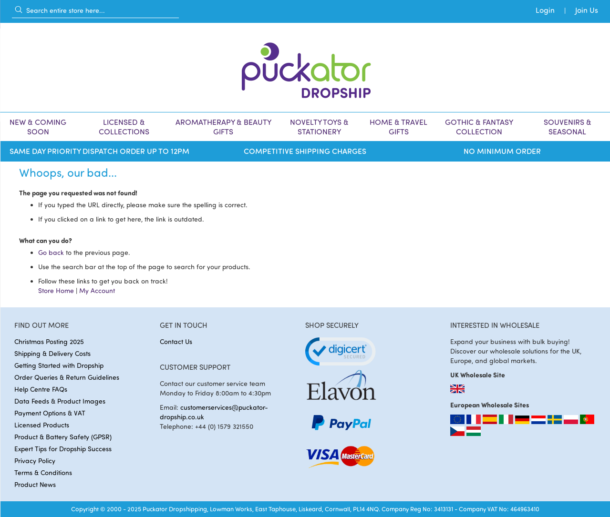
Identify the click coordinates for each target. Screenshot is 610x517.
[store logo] (305, 67)
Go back (51, 252)
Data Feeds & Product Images (59, 401)
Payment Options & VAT (49, 413)
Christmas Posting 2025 (49, 341)
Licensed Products (41, 425)
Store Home (56, 290)
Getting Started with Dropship (58, 365)
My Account (97, 290)
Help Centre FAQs (40, 389)
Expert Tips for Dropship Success (63, 449)
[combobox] (95, 10)
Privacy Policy (34, 460)
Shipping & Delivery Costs (52, 353)
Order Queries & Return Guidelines (66, 377)
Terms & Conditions (43, 472)
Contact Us (176, 341)
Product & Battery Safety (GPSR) (63, 437)
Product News (35, 484)
